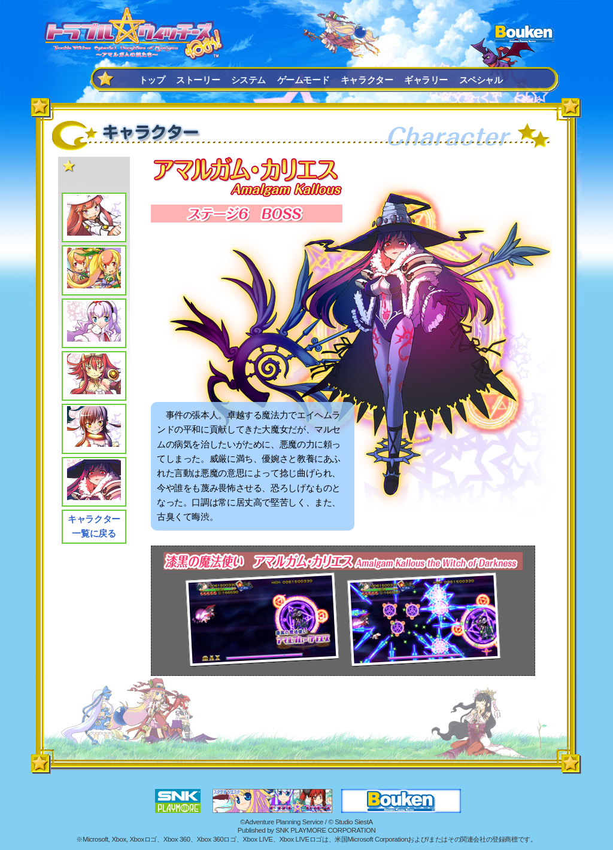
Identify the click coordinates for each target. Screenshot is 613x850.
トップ (152, 80)
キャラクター (367, 80)
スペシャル (481, 80)
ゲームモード (303, 80)
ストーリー (198, 80)
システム (248, 80)
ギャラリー (426, 80)
